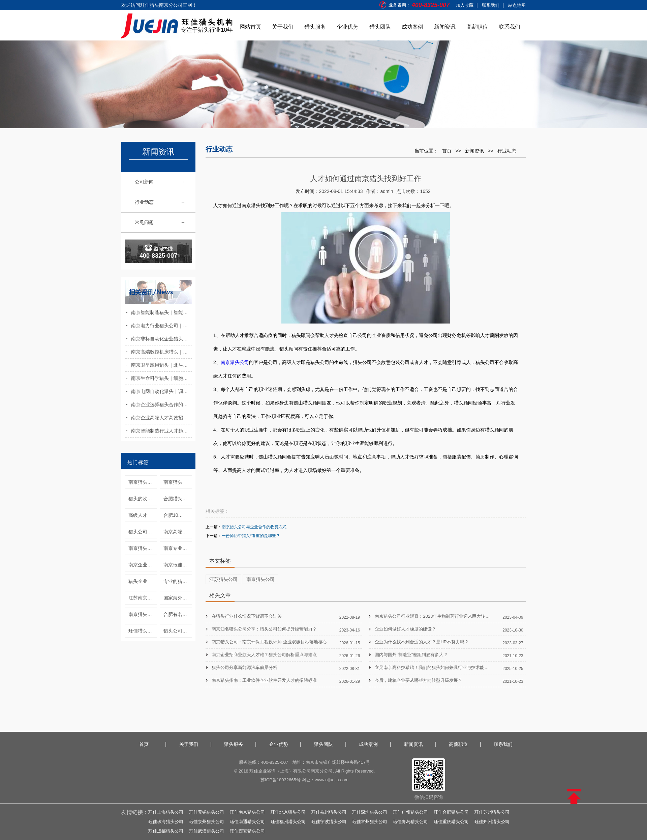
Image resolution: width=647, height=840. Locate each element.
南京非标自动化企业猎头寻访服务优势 (161, 338)
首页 (447, 150)
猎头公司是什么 (177, 631)
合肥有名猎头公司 (177, 614)
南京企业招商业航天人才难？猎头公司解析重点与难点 (264, 654)
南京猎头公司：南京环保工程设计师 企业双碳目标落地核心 (269, 641)
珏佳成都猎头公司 (165, 831)
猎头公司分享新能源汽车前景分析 (244, 667)
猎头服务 (315, 27)
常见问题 (144, 222)
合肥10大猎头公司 (177, 515)
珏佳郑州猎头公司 (492, 821)
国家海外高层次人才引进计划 (177, 597)
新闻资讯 (445, 27)
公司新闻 (144, 182)
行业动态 (144, 202)
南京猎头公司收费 (142, 548)
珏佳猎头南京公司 (142, 631)
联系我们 (490, 5)
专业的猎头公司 (177, 581)
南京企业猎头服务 (142, 564)
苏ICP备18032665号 (280, 779)
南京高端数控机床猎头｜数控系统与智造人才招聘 (161, 352)
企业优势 (347, 27)
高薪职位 (477, 27)
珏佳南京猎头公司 (247, 812)
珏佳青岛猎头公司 (410, 821)
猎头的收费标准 (142, 498)
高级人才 (137, 515)
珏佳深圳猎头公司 (369, 812)
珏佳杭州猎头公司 (328, 812)
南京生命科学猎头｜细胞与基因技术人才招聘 (161, 378)
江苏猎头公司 (223, 579)
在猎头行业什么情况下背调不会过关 (247, 616)
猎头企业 (137, 581)
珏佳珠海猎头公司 (165, 821)
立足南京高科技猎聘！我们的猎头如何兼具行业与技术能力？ (434, 667)
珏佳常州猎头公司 (369, 821)
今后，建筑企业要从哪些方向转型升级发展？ (418, 680)
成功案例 (412, 27)
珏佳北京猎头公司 (288, 812)
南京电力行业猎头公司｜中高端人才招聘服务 (161, 325)
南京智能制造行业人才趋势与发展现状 (161, 430)
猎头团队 (380, 27)
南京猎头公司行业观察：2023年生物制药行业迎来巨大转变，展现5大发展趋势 (450, 616)
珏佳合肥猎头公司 (451, 812)
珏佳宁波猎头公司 (328, 821)
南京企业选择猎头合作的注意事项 (161, 404)
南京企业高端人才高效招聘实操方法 (161, 417)
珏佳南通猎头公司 (247, 821)
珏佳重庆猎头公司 (451, 821)
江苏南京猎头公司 (142, 597)
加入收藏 (464, 5)
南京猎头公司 (142, 614)
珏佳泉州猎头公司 (206, 821)
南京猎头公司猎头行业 (142, 482)
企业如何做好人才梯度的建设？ (405, 629)
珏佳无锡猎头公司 (206, 812)
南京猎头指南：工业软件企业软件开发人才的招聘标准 (264, 680)
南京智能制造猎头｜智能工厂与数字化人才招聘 (161, 312)
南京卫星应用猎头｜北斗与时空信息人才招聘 (161, 365)
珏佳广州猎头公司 (410, 812)
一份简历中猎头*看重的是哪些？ (251, 535)
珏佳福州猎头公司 (288, 821)
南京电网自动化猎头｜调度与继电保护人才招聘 (161, 391)
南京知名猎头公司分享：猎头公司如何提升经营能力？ (264, 629)
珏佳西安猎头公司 (247, 831)
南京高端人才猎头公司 (177, 531)
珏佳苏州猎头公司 (492, 812)
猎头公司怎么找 (142, 531)
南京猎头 (172, 482)
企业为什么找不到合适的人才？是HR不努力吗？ (422, 641)
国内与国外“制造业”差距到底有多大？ (411, 654)
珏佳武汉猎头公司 (206, 831)
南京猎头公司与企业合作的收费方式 (254, 527)
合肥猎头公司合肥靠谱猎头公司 (177, 498)
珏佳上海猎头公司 (165, 812)
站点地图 (517, 5)
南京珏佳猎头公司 (177, 564)
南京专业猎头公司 (177, 548)
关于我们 (283, 27)
